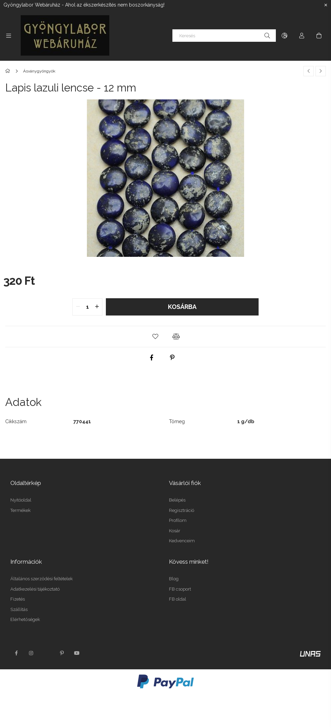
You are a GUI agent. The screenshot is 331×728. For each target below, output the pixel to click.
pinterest (62, 653)
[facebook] (152, 357)
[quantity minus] (78, 307)
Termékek (20, 510)
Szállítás (19, 609)
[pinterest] (172, 357)
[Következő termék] (320, 71)
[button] (155, 336)
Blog (174, 578)
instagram (31, 653)
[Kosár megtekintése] (319, 35)
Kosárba (182, 306)
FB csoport (180, 589)
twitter (46, 653)
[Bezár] (326, 5)
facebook (16, 653)
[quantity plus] (97, 307)
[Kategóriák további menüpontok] (8, 35)
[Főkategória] (8, 71)
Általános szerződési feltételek (41, 578)
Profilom (178, 520)
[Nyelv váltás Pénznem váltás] (284, 35)
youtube (77, 653)
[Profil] (301, 35)
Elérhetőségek (25, 619)
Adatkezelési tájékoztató (35, 589)
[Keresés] (224, 35)
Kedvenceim (182, 540)
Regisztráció (181, 510)
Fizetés (17, 599)
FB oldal (177, 599)
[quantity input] (87, 307)
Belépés (177, 500)
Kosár (174, 530)
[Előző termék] (308, 71)
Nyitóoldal (20, 500)
